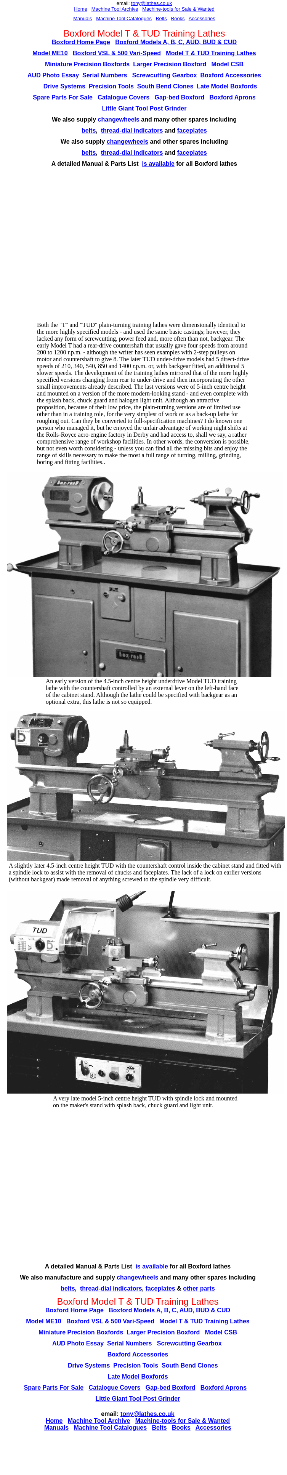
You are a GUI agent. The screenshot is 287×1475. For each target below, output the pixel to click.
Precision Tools (111, 86)
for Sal (181, 9)
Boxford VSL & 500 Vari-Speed (117, 53)
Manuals (82, 18)
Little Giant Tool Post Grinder (144, 108)
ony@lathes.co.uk (152, 3)
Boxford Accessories (230, 75)
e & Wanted (201, 9)
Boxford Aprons (233, 97)
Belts (161, 18)
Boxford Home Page (81, 42)
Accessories (202, 18)
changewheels (118, 119)
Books (177, 18)
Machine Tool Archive (114, 9)
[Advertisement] (71, 246)
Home (80, 9)
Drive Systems (64, 86)
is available (158, 163)
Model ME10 (49, 53)
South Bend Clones (165, 86)
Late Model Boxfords (227, 86)
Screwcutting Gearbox (164, 75)
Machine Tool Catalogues (124, 18)
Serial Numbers (104, 75)
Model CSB (228, 64)
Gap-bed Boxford (180, 97)
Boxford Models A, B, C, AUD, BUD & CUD (176, 42)
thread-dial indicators (132, 130)
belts (89, 130)
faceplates (192, 130)
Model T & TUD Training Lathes (211, 53)
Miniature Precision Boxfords (87, 64)
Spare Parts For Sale (63, 97)
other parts (199, 1288)
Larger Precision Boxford (169, 64)
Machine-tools (157, 9)
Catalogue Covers (123, 97)
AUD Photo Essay (53, 75)
